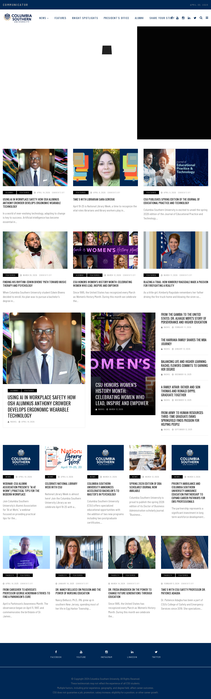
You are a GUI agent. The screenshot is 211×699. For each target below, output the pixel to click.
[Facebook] (172, 17)
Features (61, 18)
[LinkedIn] (189, 17)
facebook (56, 649)
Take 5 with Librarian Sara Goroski (92, 199)
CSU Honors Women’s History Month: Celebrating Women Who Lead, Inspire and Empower (105, 279)
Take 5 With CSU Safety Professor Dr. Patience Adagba (182, 586)
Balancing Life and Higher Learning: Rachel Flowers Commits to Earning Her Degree (184, 361)
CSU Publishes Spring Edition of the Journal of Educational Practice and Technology (170, 201)
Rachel (12, 417)
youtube (81, 649)
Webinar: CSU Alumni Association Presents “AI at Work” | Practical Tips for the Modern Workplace (21, 485)
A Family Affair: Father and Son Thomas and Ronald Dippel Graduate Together (180, 387)
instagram (106, 649)
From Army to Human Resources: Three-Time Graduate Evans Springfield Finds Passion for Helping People (182, 414)
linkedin (132, 649)
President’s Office (116, 18)
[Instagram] (183, 17)
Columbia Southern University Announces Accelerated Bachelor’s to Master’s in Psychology (104, 485)
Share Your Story (162, 18)
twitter (156, 649)
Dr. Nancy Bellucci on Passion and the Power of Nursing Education (77, 586)
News (42, 18)
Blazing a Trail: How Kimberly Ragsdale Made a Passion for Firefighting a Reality (174, 279)
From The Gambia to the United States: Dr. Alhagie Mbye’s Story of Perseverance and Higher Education (184, 314)
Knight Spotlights (85, 18)
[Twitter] (195, 17)
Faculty (10, 570)
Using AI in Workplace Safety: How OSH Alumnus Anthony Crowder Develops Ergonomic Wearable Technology (34, 201)
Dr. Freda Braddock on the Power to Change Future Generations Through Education (129, 588)
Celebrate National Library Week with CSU (63, 481)
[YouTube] (177, 17)
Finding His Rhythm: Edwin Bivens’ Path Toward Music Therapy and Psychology (32, 279)
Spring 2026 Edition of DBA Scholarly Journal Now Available (144, 483)
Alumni (139, 18)
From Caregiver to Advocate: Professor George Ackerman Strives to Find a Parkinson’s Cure (25, 588)
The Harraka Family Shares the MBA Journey (183, 337)
